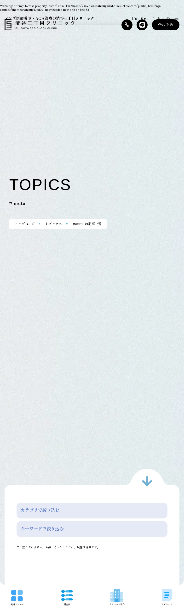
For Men (140, 18)
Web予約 (165, 24)
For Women (168, 18)
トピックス (53, 223)
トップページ (25, 223)
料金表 (67, 598)
